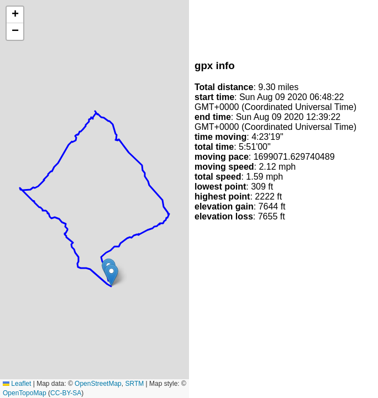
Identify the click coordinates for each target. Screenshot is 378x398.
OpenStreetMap (98, 383)
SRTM (134, 383)
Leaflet (17, 383)
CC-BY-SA (65, 393)
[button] (111, 275)
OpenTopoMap (24, 393)
